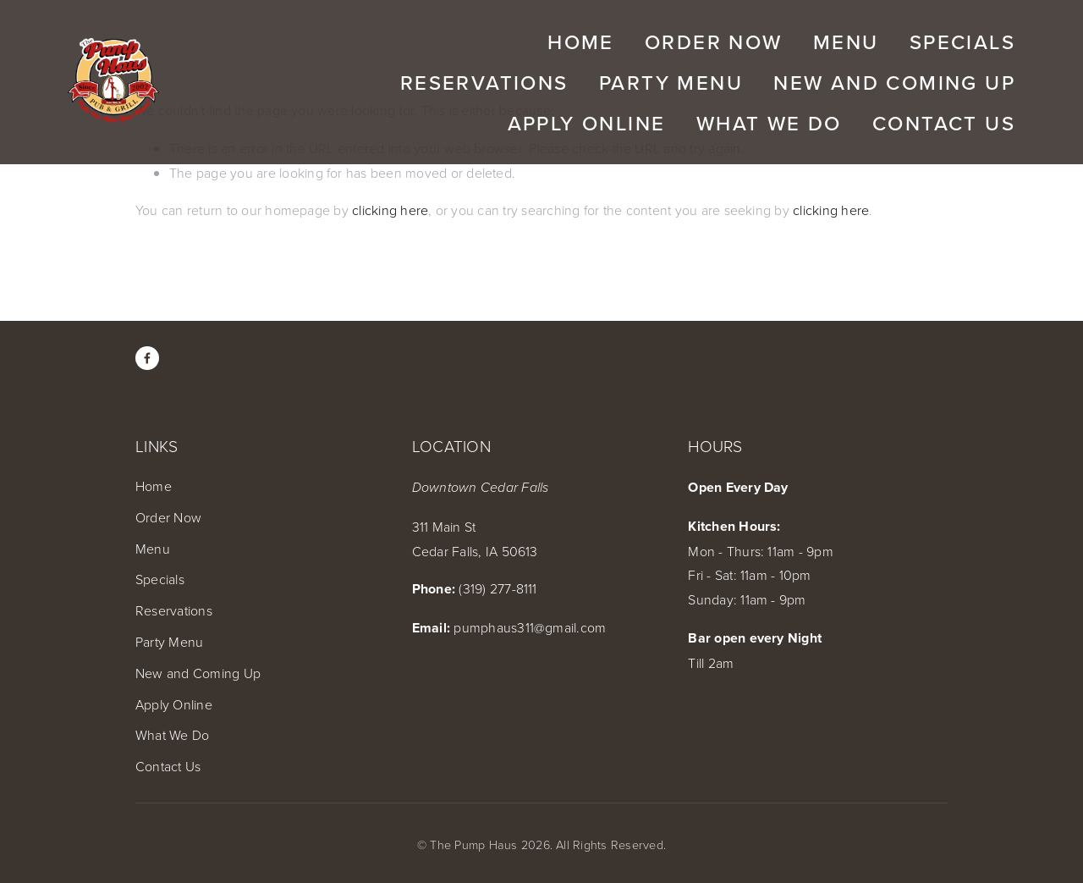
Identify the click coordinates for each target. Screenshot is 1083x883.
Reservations (173, 610)
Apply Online (173, 704)
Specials (159, 579)
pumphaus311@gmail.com (530, 627)
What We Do (172, 735)
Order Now (168, 517)
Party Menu (169, 641)
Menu (152, 548)
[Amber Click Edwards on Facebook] (147, 358)
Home (153, 486)
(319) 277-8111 (497, 588)
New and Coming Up (198, 673)
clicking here (390, 210)
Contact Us (168, 766)
